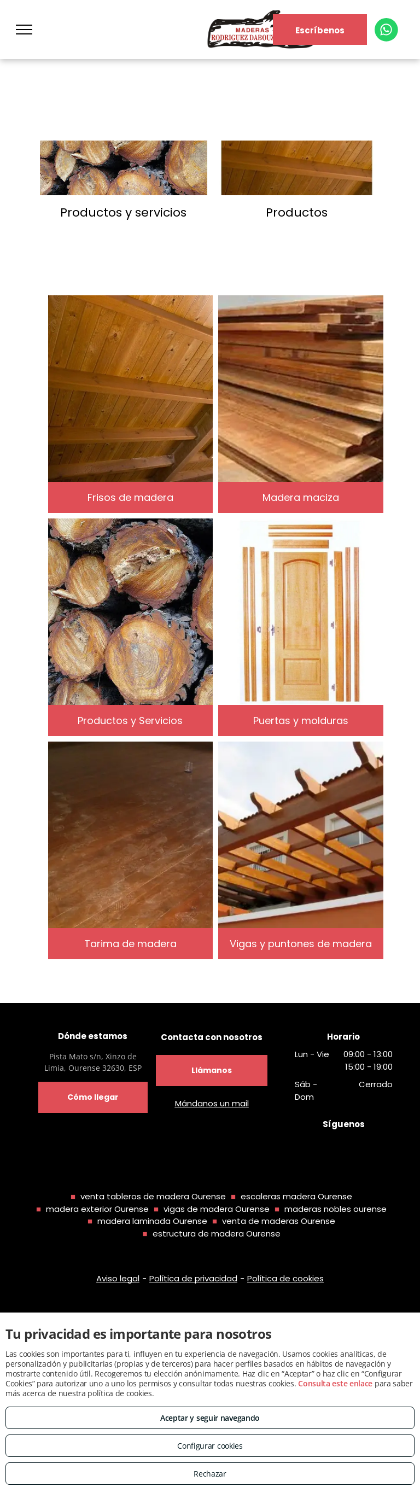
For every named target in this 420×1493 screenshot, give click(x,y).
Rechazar (210, 1473)
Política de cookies (285, 1278)
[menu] (24, 29)
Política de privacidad (193, 1278)
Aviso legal (117, 1278)
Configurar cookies (210, 1445)
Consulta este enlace (335, 1383)
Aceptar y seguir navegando (210, 1418)
